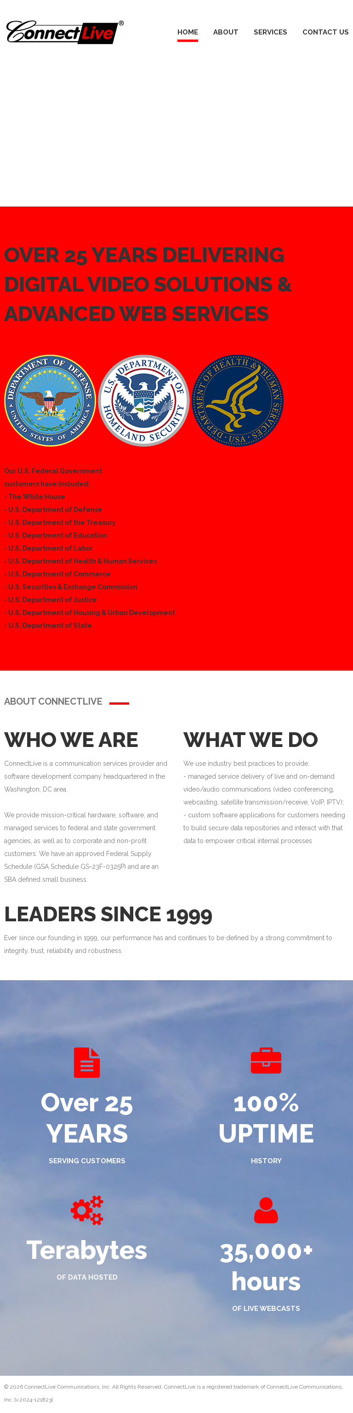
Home (187, 32)
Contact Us (325, 32)
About (226, 32)
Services (270, 32)
